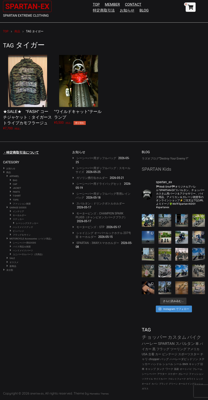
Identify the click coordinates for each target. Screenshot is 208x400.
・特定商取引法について (21, 152)
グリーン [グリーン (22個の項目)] (173, 384)
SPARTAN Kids (156, 169)
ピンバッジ (18, 231)
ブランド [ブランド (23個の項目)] (163, 384)
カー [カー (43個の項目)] (158, 354)
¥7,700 (27, 92)
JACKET (17, 188)
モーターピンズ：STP (90, 227)
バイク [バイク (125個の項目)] (194, 337)
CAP (15, 184)
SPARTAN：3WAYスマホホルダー (97, 243)
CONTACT (133, 4)
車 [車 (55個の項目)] (197, 344)
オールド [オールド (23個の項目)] (146, 384)
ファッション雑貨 (22, 203)
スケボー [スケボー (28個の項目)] (173, 374)
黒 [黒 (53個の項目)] (154, 349)
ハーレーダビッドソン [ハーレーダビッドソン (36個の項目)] (184, 359)
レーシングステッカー (27, 223)
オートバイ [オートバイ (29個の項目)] (186, 368)
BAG (15, 180)
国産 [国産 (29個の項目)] (176, 368)
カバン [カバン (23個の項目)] (155, 384)
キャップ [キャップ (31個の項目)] (194, 364)
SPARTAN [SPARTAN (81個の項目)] (166, 343)
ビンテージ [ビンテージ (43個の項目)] (169, 354)
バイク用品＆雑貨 (22, 246)
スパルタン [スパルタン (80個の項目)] (185, 343)
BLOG (144, 10)
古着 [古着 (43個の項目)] (151, 354)
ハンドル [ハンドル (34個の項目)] (156, 364)
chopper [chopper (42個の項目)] (154, 359)
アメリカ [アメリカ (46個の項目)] (193, 349)
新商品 (13, 266)
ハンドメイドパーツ (23, 250)
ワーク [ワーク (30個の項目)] (169, 368)
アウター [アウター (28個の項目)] (162, 374)
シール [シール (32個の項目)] (178, 364)
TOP (96, 4)
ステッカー (18, 219)
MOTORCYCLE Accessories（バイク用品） (31, 238)
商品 (8, 172)
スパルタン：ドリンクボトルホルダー (100, 203)
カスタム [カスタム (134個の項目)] (177, 337)
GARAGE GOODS (18, 207)
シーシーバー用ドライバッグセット (99, 183)
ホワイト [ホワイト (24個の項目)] (191, 379)
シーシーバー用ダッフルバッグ (96, 158)
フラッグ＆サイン (22, 235)
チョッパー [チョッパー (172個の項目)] (154, 337)
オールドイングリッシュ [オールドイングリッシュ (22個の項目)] (191, 384)
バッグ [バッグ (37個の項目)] (164, 359)
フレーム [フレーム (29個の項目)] (197, 368)
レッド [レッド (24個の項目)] (199, 379)
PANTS (16, 192)
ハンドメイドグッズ (23, 227)
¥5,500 (78, 90)
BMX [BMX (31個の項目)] (185, 364)
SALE (12, 258)
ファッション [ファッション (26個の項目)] (196, 374)
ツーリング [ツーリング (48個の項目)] (178, 349)
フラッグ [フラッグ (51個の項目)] (162, 349)
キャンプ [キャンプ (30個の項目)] (150, 368)
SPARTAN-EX (29, 6)
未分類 (9, 270)
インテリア (18, 211)
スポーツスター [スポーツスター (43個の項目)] (188, 354)
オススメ (14, 262)
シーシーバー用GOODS (24, 243)
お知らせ (127, 10)
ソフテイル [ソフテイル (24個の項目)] (147, 379)
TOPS (15, 200)
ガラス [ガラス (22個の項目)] (145, 388)
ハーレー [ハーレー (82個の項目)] (149, 343)
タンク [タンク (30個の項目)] (161, 368)
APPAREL (14, 176)
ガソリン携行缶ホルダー (92, 177)
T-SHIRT (17, 196)
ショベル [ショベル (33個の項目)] (167, 364)
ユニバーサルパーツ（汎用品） (28, 254)
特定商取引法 (104, 10)
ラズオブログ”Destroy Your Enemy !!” (165, 158)
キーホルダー (19, 215)
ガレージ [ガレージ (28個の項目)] (183, 374)
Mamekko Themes (99, 393)
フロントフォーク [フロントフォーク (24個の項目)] (177, 379)
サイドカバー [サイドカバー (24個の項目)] (160, 379)
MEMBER (112, 4)
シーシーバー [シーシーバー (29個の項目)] (149, 373)
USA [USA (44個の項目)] (145, 354)
